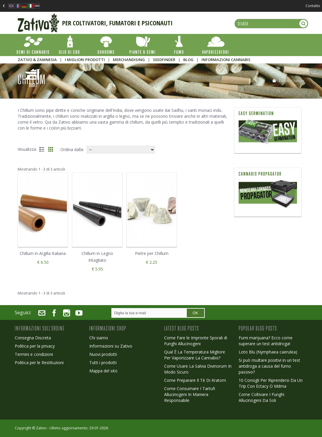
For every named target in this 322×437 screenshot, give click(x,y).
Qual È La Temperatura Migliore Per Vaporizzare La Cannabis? (194, 355)
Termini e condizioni (34, 354)
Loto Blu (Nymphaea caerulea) (268, 352)
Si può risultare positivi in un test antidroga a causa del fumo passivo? (269, 366)
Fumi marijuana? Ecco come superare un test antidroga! (266, 340)
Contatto (313, 5)
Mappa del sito (103, 371)
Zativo (41, 428)
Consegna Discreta (33, 338)
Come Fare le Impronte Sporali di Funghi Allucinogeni (195, 340)
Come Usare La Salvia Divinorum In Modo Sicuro (198, 369)
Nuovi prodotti (103, 354)
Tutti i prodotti (103, 362)
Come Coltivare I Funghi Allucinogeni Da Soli (261, 397)
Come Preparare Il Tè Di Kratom (195, 380)
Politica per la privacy (35, 346)
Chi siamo (98, 338)
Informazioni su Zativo (110, 346)
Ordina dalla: (72, 149)
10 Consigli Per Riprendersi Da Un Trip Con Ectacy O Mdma (271, 383)
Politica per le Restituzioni (39, 362)
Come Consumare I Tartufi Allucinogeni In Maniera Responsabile (189, 394)
